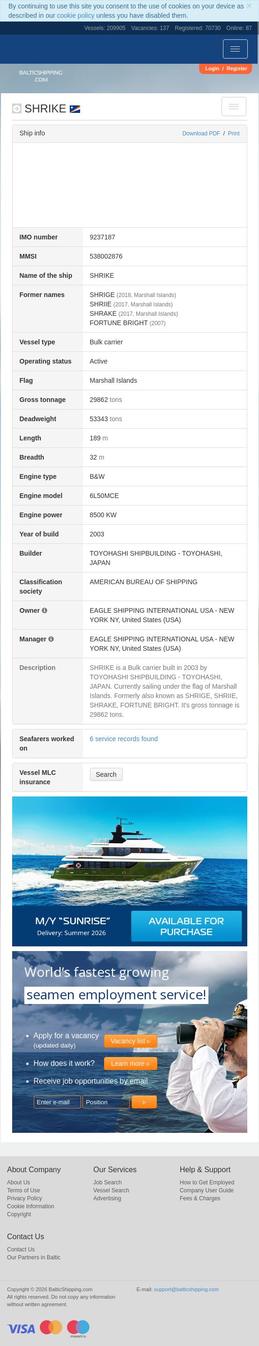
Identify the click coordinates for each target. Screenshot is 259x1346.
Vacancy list (128, 1041)
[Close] (249, 5)
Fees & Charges (200, 1198)
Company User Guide (207, 1190)
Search (106, 774)
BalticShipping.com (40, 76)
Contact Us (21, 1249)
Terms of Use (23, 1190)
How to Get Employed (207, 1182)
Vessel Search (111, 1190)
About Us (18, 1182)
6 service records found (124, 739)
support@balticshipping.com (186, 1289)
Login (212, 68)
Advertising (107, 1198)
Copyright (19, 1214)
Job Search (107, 1182)
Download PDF (201, 133)
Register (237, 68)
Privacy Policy (24, 1198)
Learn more (128, 1063)
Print (234, 133)
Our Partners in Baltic (33, 1257)
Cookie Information (30, 1206)
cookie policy (76, 15)
